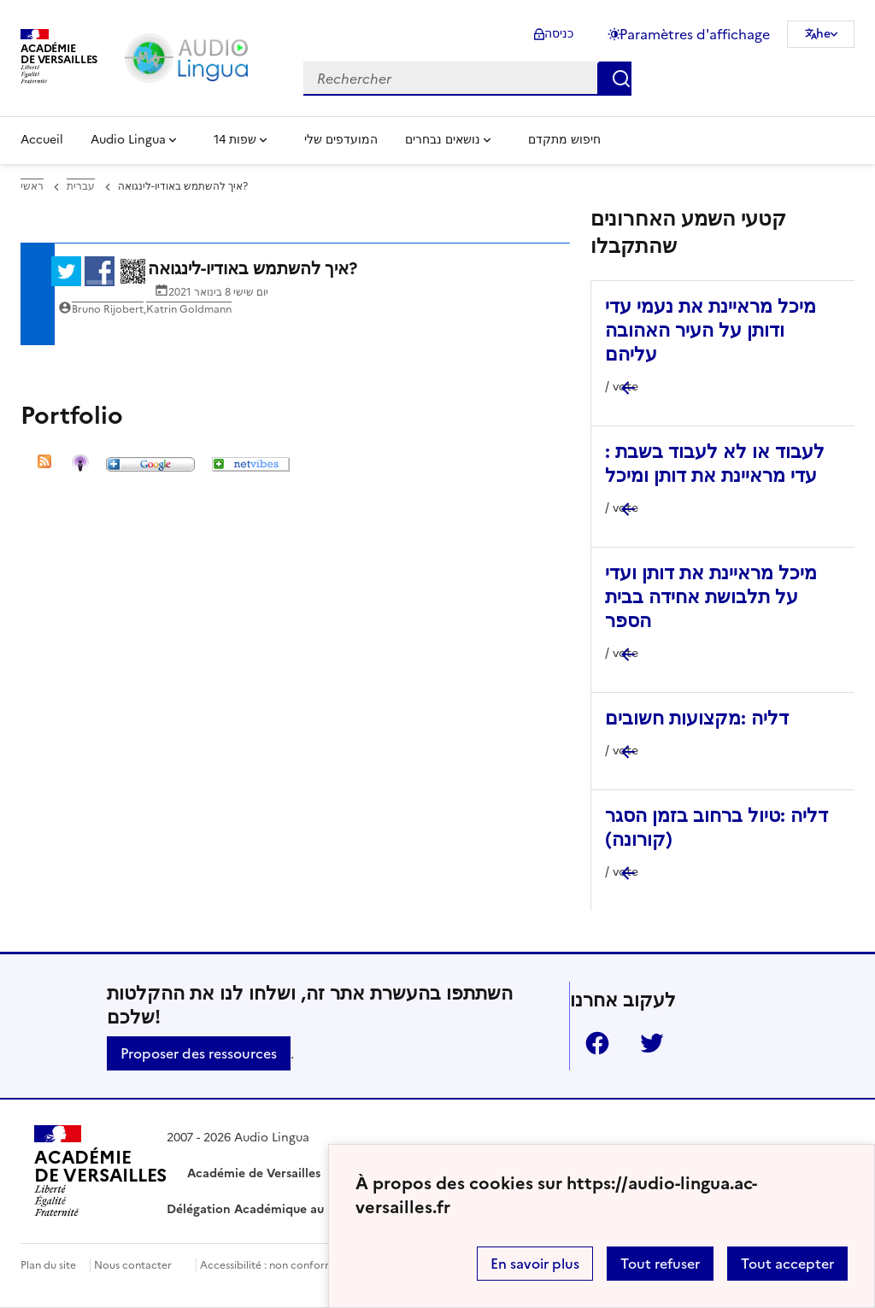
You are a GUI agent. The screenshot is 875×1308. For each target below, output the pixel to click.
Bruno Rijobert (108, 309)
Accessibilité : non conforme (270, 1265)
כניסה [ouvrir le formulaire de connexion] (558, 34)
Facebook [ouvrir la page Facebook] (590, 1043)
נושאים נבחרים (442, 140)
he (823, 34)
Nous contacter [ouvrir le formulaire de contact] (133, 1265)
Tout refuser (660, 1263)
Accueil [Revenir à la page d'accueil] (42, 140)
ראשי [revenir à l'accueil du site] (32, 186)
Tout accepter (787, 1263)
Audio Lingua (128, 140)
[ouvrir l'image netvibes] (251, 466)
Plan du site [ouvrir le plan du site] (48, 1265)
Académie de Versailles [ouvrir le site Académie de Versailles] (253, 1173)
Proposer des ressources (198, 1053)
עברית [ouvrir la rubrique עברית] (81, 186)
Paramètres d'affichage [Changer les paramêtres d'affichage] (695, 34)
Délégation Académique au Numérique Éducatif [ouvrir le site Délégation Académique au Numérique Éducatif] (305, 1209)
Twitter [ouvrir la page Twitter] (645, 1043)
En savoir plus (534, 1263)
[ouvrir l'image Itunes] (80, 466)
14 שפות (235, 140)
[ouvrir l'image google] (150, 466)
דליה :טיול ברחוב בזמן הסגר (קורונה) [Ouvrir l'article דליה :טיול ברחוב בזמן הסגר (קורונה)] (716, 827)
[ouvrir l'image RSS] (44, 466)
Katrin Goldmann (189, 309)
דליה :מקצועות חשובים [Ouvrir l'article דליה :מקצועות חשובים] (697, 718)
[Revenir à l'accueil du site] (100, 1174)
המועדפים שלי (341, 140)
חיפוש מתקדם (564, 140)
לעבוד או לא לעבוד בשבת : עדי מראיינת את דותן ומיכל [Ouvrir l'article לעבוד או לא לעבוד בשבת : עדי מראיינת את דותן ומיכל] (715, 463)
